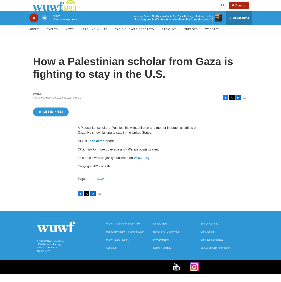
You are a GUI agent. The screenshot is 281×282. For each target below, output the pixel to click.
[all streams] (239, 26)
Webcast (212, 37)
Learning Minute (94, 37)
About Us (111, 256)
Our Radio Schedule (212, 248)
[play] (34, 26)
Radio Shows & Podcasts (134, 37)
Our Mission (207, 239)
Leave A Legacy (162, 256)
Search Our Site (209, 231)
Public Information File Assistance (125, 239)
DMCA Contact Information (215, 256)
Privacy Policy (161, 248)
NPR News (97, 187)
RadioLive (169, 37)
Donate (242, 9)
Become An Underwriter (166, 239)
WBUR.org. (142, 166)
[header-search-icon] (224, 9)
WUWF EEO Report (117, 248)
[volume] (45, 26)
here (89, 157)
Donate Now (160, 231)
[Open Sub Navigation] (41, 37)
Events (52, 37)
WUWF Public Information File (123, 231)
